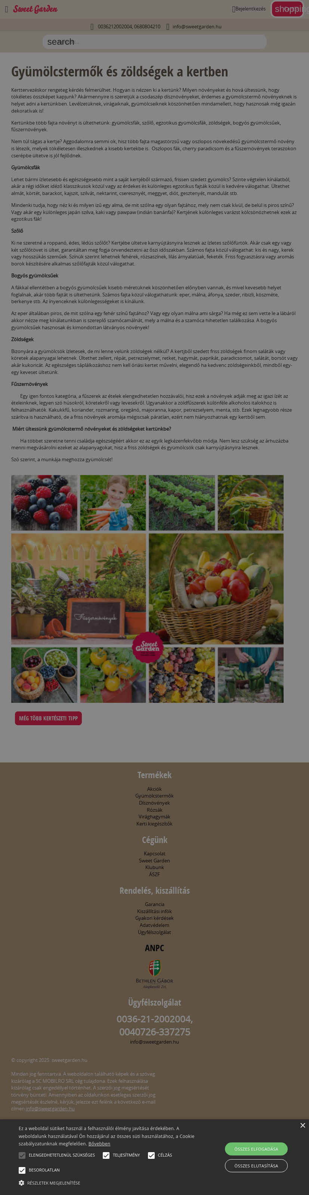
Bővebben (100, 1144)
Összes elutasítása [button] (256, 1166)
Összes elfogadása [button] (256, 1149)
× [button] (302, 1126)
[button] (22, 1155)
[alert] (154, 597)
